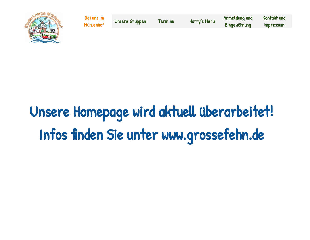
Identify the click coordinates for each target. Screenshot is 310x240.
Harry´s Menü (202, 21)
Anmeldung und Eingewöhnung (238, 21)
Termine (166, 21)
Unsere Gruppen (130, 21)
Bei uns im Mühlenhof (94, 21)
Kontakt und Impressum (273, 21)
